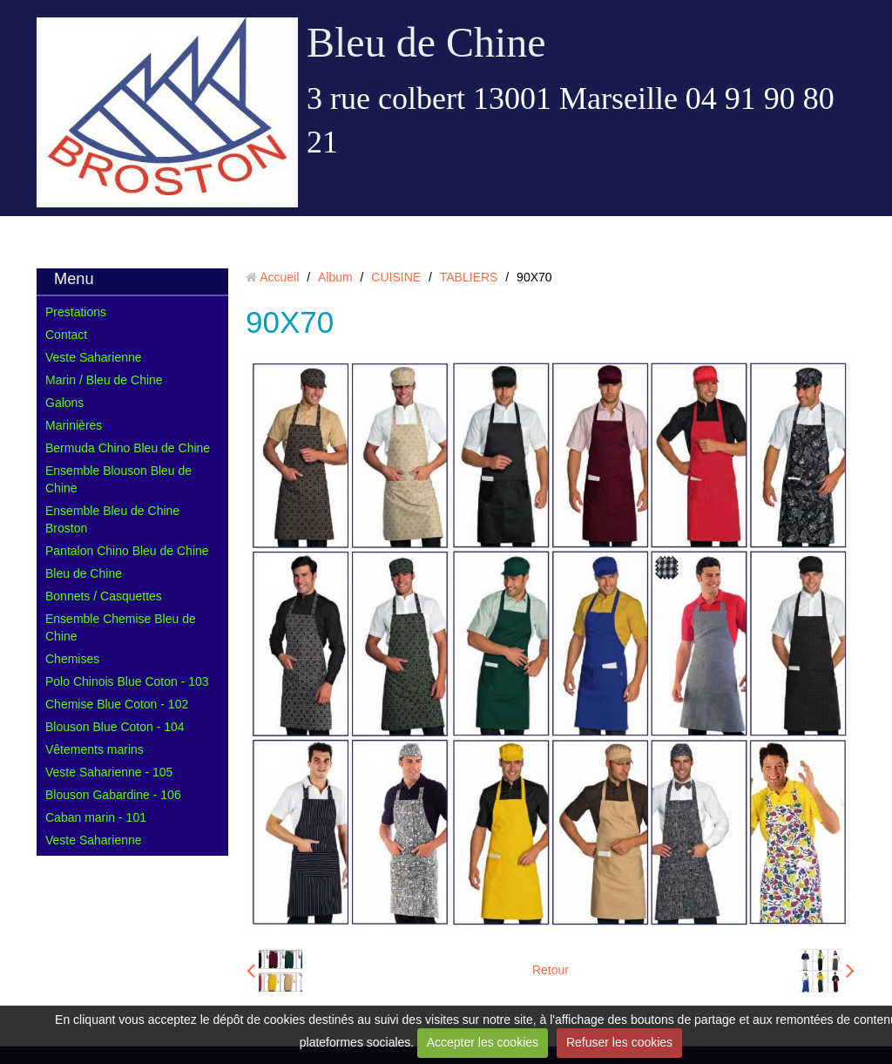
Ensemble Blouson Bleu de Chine (118, 479)
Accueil (279, 277)
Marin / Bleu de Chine (104, 380)
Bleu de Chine (426, 42)
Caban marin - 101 (95, 817)
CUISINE (396, 277)
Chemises (72, 659)
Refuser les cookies (619, 1042)
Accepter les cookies (482, 1042)
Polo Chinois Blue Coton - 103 (127, 681)
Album (335, 277)
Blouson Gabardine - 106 (113, 795)
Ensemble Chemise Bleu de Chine (120, 627)
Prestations (75, 312)
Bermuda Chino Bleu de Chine (127, 448)
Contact (66, 335)
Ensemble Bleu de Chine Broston (112, 519)
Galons (64, 403)
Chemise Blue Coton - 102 (116, 704)
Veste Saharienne (93, 357)
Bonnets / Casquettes (103, 596)
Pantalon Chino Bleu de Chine (127, 551)
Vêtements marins (94, 749)
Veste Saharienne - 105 (108, 772)
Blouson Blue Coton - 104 (115, 727)
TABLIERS (469, 277)
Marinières (73, 425)
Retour (550, 970)
